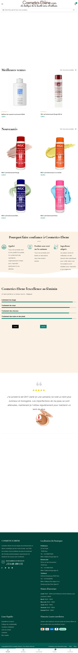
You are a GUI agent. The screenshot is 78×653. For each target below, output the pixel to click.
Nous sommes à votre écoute (15, 561)
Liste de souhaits (6, 630)
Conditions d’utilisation (8, 628)
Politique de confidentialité (9, 625)
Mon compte (5, 636)
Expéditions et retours (8, 622)
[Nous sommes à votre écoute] (3, 562)
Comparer (4, 633)
